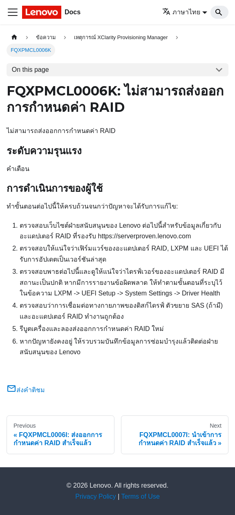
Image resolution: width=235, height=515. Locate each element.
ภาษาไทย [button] (181, 12)
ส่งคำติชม (26, 389)
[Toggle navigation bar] (13, 12)
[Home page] (14, 37)
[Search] (219, 12)
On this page (30, 69)
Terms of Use (140, 496)
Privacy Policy (95, 496)
